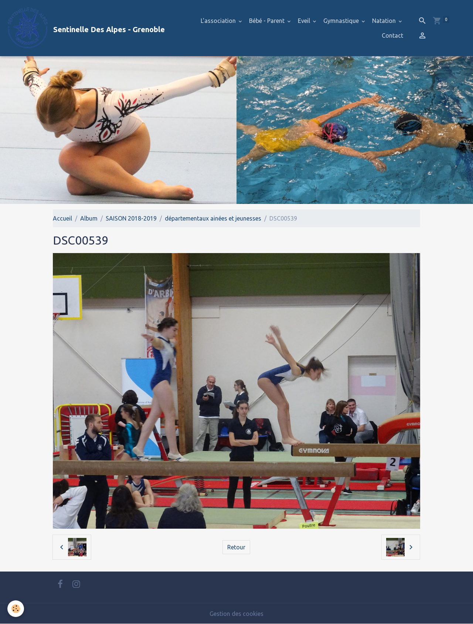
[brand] (85, 28)
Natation (384, 20)
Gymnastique (341, 20)
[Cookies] (15, 608)
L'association (219, 20)
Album (89, 218)
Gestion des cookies (236, 613)
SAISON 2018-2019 (131, 218)
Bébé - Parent (267, 20)
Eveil (305, 20)
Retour (236, 547)
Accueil (62, 218)
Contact (392, 35)
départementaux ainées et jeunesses (213, 218)
